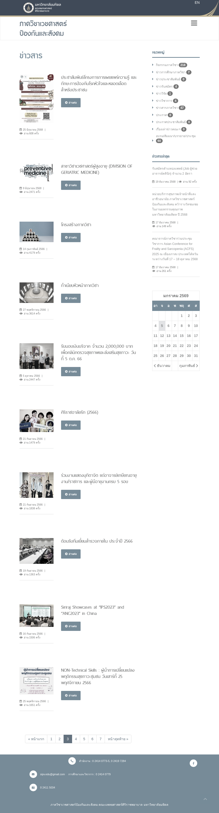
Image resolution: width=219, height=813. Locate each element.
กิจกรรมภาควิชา (171, 65)
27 (168, 356)
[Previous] (36, 739)
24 (196, 346)
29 (182, 356)
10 (196, 326)
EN (197, 3)
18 (155, 346)
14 (175, 336)
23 (189, 346)
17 (196, 336)
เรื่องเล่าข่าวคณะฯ (171, 129)
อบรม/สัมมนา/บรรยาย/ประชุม (176, 138)
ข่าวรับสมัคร (167, 86)
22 (182, 346)
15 (182, 336)
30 (189, 356)
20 (168, 346)
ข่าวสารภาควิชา (171, 108)
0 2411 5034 (42, 787)
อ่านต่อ (71, 102)
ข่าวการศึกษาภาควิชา (173, 72)
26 (162, 356)
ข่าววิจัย (164, 93)
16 (189, 336)
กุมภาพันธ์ (188, 366)
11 (155, 336)
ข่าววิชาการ (167, 101)
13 (168, 336)
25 (155, 356)
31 (196, 356)
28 (175, 356)
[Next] (118, 739)
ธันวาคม (162, 366)
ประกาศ (164, 115)
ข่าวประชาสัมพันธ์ (171, 79)
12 (162, 336)
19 (162, 346)
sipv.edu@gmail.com (47, 774)
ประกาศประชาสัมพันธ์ (174, 122)
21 (175, 346)
